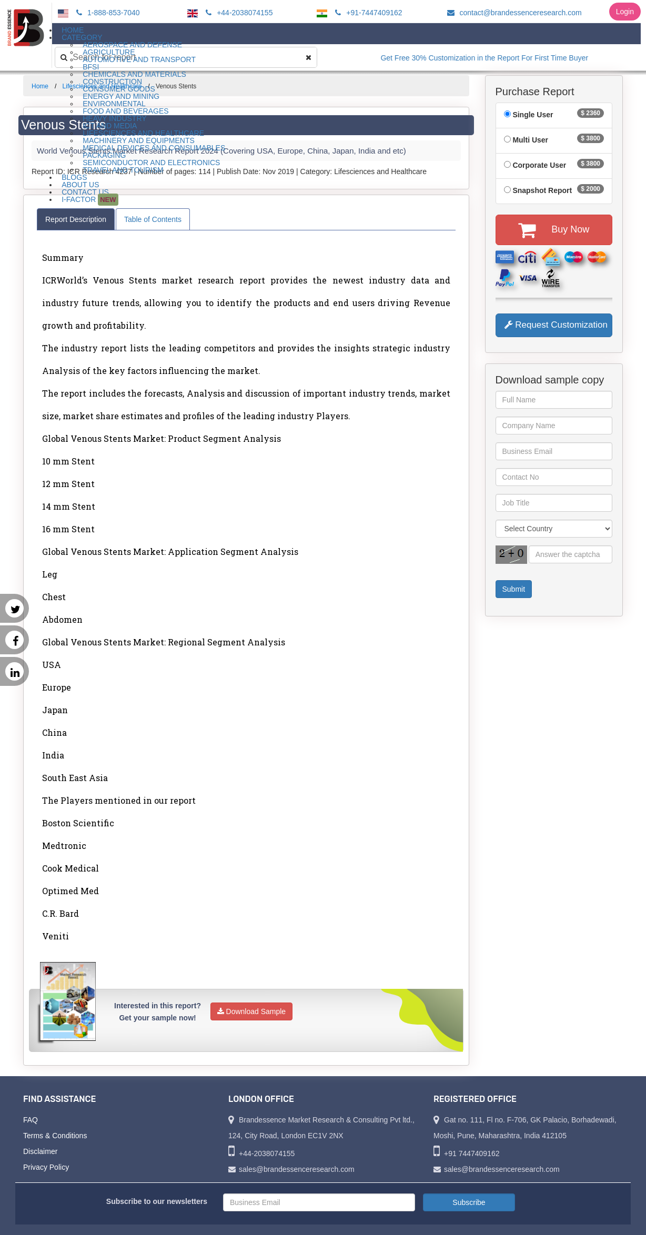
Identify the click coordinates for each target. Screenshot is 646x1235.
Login (625, 11)
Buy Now (553, 229)
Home (40, 86)
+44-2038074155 (237, 12)
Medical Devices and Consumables (154, 148)
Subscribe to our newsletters (156, 1201)
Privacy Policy (46, 1167)
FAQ (30, 1120)
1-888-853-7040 (106, 12)
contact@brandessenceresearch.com (513, 12)
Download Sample (251, 1011)
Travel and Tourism (123, 170)
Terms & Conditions (55, 1135)
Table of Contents (152, 219)
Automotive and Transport (139, 59)
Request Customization (556, 325)
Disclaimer (40, 1151)
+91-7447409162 (367, 12)
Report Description (75, 219)
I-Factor (90, 200)
